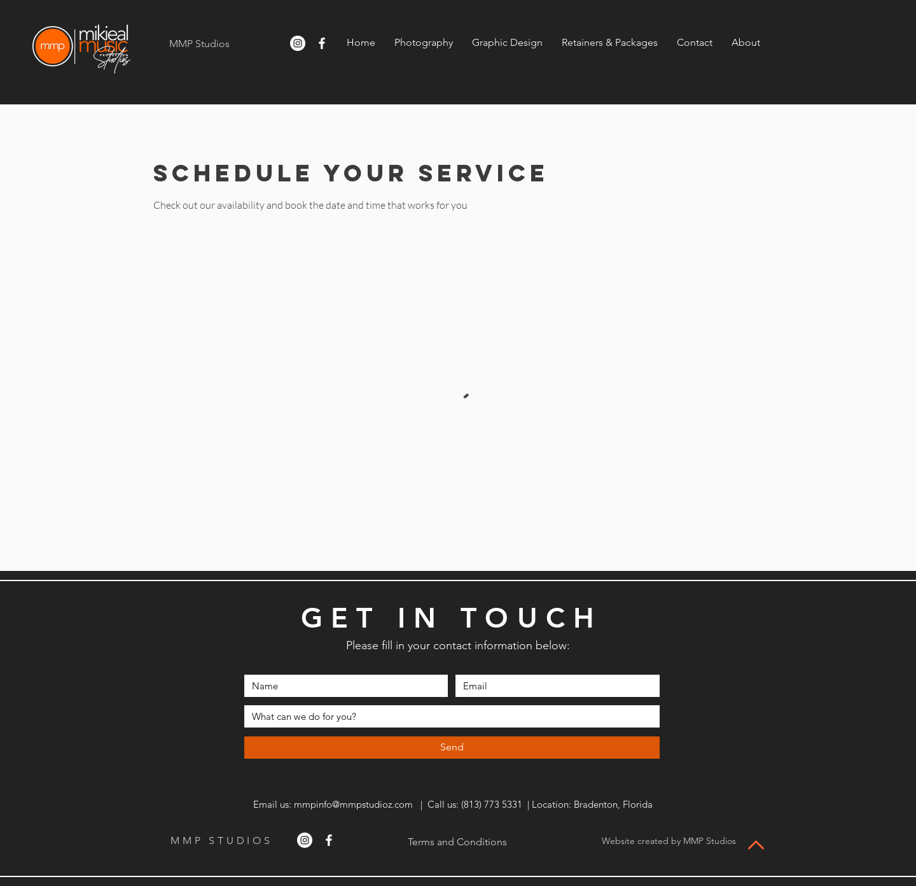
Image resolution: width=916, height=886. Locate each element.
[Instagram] (297, 43)
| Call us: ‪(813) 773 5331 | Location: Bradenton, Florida (533, 804)
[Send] (452, 747)
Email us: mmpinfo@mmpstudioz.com (332, 804)
